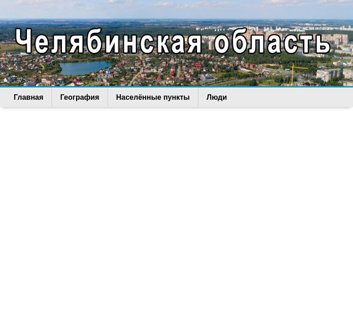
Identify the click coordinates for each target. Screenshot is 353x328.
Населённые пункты (153, 97)
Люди (217, 97)
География (79, 97)
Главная (28, 97)
